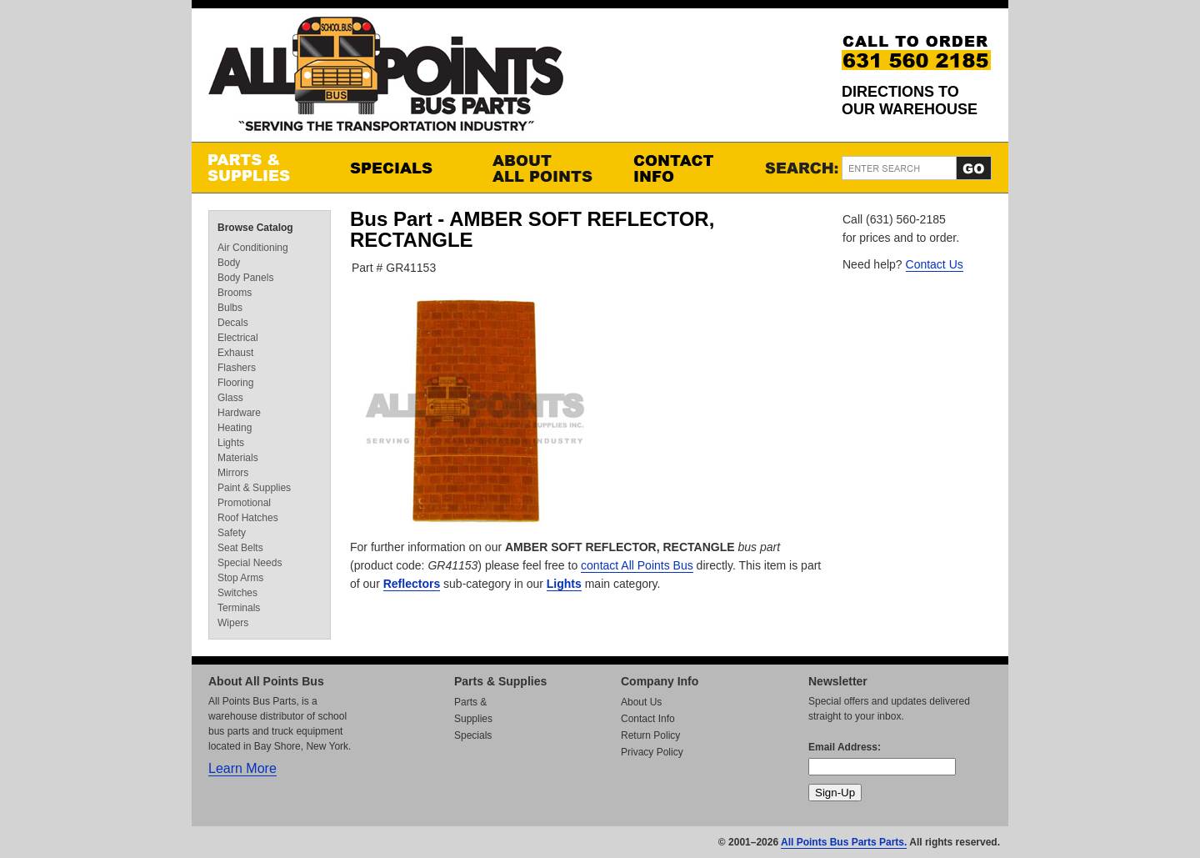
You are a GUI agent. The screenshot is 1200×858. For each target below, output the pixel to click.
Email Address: (844, 747)
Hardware (239, 413)
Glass (230, 398)
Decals (233, 323)
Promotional (244, 503)
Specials (404, 168)
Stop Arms (240, 578)
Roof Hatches (248, 518)
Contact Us (934, 264)
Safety (232, 533)
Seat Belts (240, 548)
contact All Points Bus (637, 565)
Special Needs (250, 563)
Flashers (237, 368)
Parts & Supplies (262, 168)
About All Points (546, 168)
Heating (235, 428)
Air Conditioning (253, 247)
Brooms (235, 293)
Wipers (233, 623)
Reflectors (411, 583)
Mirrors (233, 473)
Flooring (235, 383)
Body (229, 262)
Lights (564, 583)
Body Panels (245, 277)
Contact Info (687, 168)
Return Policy (650, 735)
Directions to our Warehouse (910, 100)
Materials (238, 458)
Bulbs (230, 308)
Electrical (238, 338)
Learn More (242, 768)
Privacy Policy (652, 752)
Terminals (239, 608)
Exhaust (235, 353)
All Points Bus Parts (385, 79)
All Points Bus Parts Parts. (844, 842)
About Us (641, 702)
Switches (238, 593)
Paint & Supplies (254, 488)
